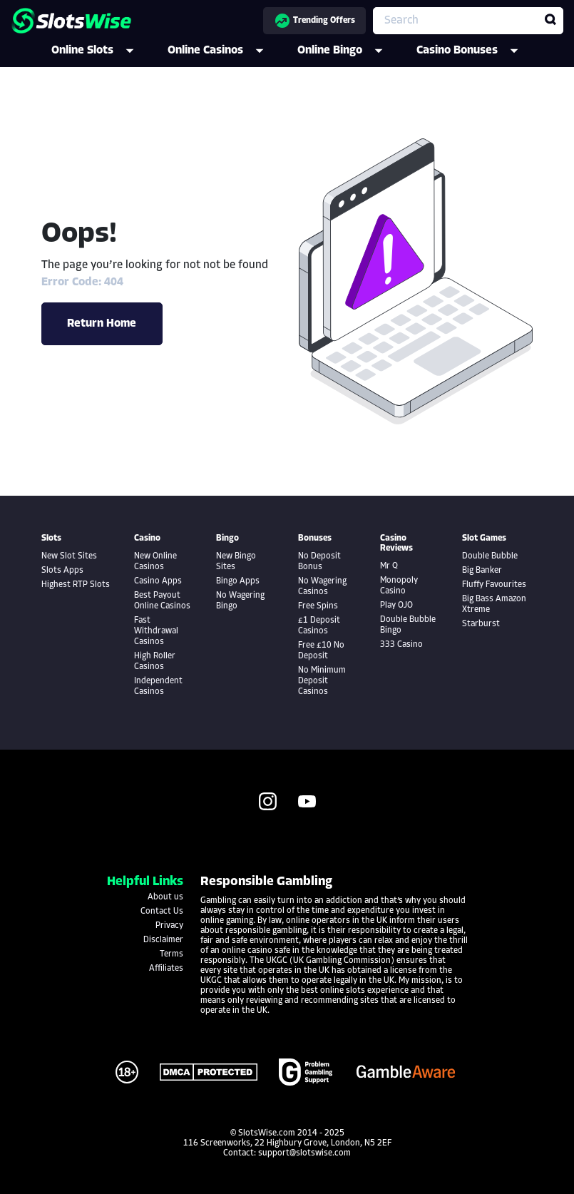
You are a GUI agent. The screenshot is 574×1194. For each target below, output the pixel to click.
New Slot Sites (69, 556)
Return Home (101, 324)
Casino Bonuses (477, 50)
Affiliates (166, 968)
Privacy (169, 926)
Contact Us (161, 911)
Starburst (481, 624)
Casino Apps (158, 581)
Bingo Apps (238, 581)
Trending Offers (314, 20)
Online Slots (102, 50)
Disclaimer (163, 940)
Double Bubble (490, 556)
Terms (171, 954)
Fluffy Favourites (494, 585)
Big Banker (482, 570)
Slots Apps (62, 570)
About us (165, 897)
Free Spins (318, 606)
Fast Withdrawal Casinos (156, 631)
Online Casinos (225, 50)
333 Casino (401, 645)
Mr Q (389, 566)
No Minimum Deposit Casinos (322, 681)
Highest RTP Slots (75, 585)
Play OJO (396, 605)
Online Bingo (349, 50)
